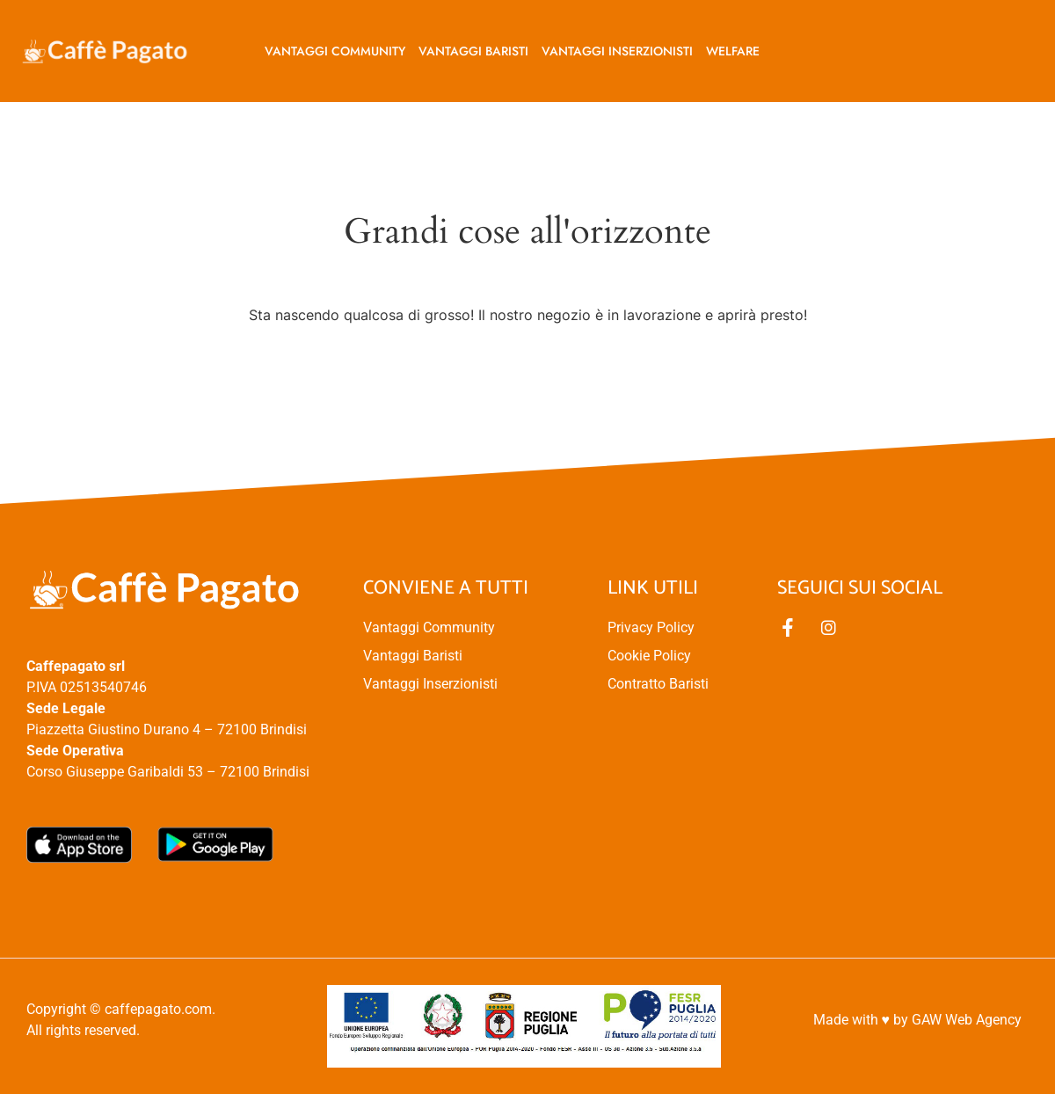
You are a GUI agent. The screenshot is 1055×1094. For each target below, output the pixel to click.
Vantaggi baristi (473, 51)
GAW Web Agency (967, 1019)
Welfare (733, 51)
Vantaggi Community (335, 51)
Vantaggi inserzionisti (617, 51)
